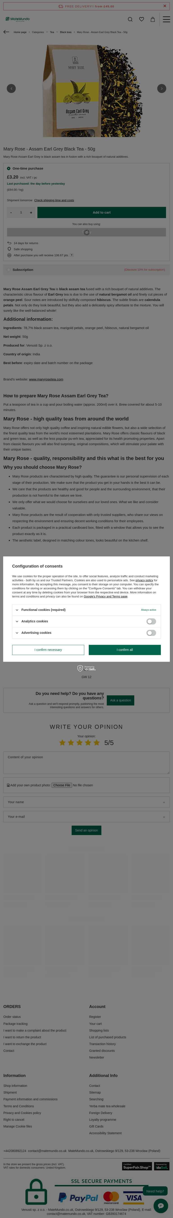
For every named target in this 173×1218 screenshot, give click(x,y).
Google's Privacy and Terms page (105, 596)
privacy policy (144, 580)
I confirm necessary (48, 650)
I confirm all (125, 650)
